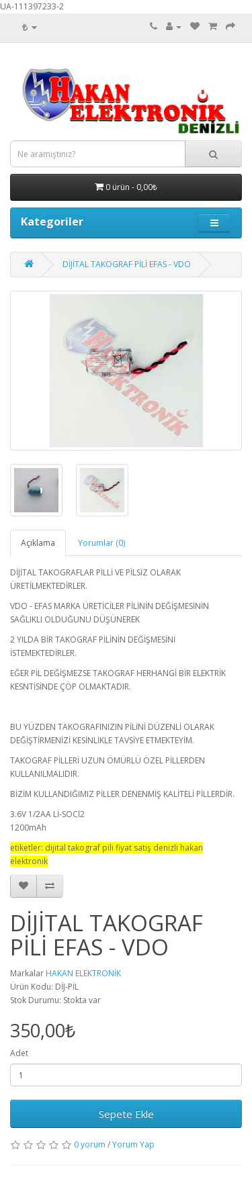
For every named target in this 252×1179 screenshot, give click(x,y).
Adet (19, 1053)
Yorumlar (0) (101, 543)
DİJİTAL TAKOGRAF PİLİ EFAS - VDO (126, 264)
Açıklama (38, 543)
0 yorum (90, 1144)
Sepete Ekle (126, 1114)
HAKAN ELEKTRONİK (83, 973)
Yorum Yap (133, 1144)
